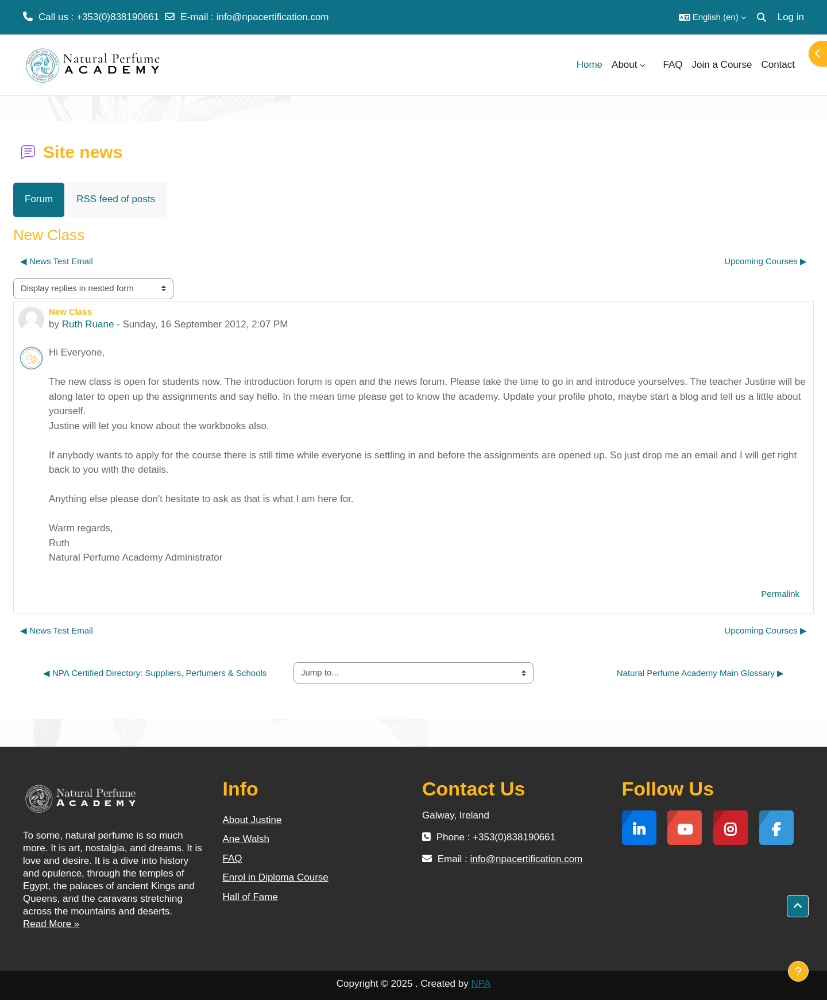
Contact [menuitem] (778, 64)
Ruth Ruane (88, 324)
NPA (480, 983)
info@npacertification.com (273, 16)
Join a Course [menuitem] (722, 64)
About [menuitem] (624, 64)
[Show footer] (798, 971)
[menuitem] (654, 64)
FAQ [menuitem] (673, 64)
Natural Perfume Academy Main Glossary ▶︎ (700, 673)
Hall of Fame (250, 896)
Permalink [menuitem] (780, 594)
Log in (791, 16)
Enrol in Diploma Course (276, 877)
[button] (712, 17)
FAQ (232, 858)
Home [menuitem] (589, 64)
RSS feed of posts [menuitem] (115, 199)
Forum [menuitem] (39, 199)
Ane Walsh (246, 838)
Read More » (51, 923)
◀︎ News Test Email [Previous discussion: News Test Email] (56, 261)
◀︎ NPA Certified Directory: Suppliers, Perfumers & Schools (154, 673)
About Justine (252, 819)
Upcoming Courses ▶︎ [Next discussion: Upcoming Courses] (765, 261)
